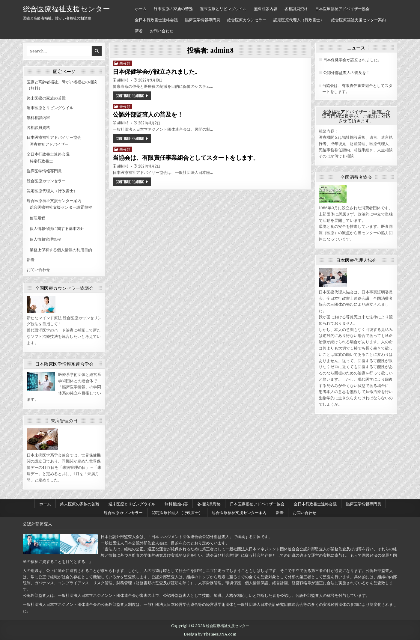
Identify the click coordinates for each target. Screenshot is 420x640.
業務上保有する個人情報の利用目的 (61, 250)
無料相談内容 (265, 8)
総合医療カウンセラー (246, 19)
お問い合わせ (161, 31)
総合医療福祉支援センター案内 (358, 19)
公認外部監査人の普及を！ (148, 114)
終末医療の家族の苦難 (173, 8)
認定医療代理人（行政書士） (298, 19)
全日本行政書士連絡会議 (156, 19)
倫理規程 (37, 218)
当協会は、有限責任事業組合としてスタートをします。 (186, 157)
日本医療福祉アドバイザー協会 (342, 8)
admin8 (122, 80)
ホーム (141, 8)
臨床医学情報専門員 (202, 19)
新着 (139, 31)
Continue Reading (130, 96)
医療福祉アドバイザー (49, 144)
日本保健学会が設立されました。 (157, 71)
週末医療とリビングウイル (223, 8)
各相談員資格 (296, 8)
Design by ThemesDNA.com (210, 634)
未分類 (125, 63)
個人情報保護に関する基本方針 (57, 228)
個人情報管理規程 (45, 239)
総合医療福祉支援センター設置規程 (61, 207)
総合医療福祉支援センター (66, 8)
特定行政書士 (41, 161)
